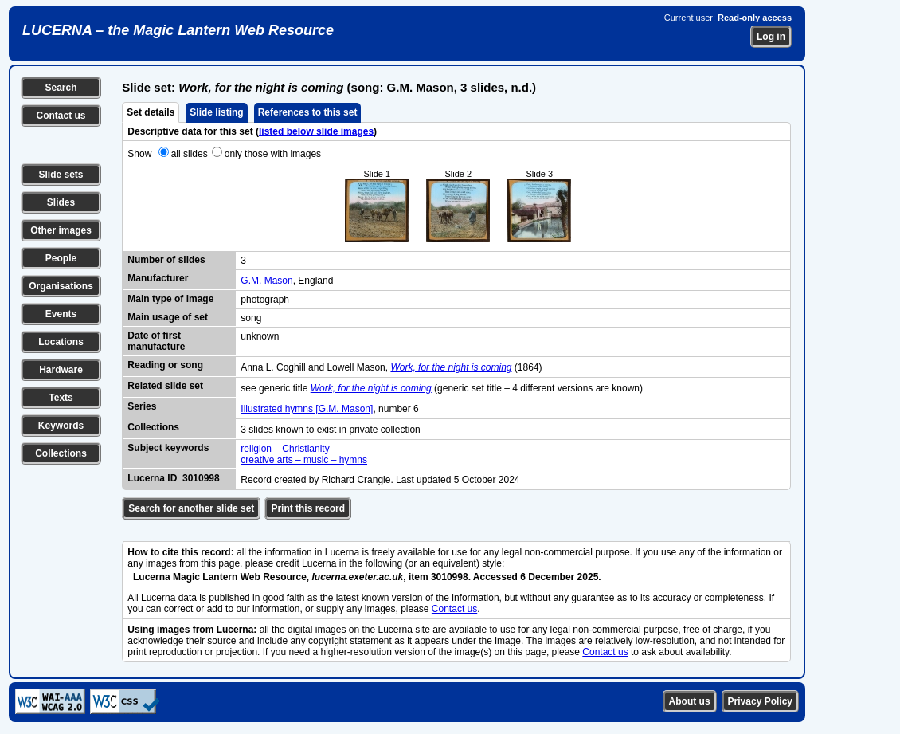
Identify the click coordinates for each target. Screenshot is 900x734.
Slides (61, 202)
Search (60, 87)
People (60, 258)
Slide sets (60, 174)
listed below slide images (316, 131)
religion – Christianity (285, 448)
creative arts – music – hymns (304, 459)
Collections (61, 453)
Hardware (61, 369)
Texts (60, 397)
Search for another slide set (191, 508)
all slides (189, 153)
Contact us (60, 115)
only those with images (273, 153)
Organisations (61, 286)
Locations (61, 341)
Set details (150, 112)
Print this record (308, 508)
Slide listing (216, 112)
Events (60, 314)
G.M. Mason (266, 280)
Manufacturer (157, 278)
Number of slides (166, 259)
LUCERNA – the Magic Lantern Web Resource (178, 30)
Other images (61, 230)
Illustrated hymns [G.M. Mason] (307, 408)
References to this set (308, 112)
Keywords (61, 425)
